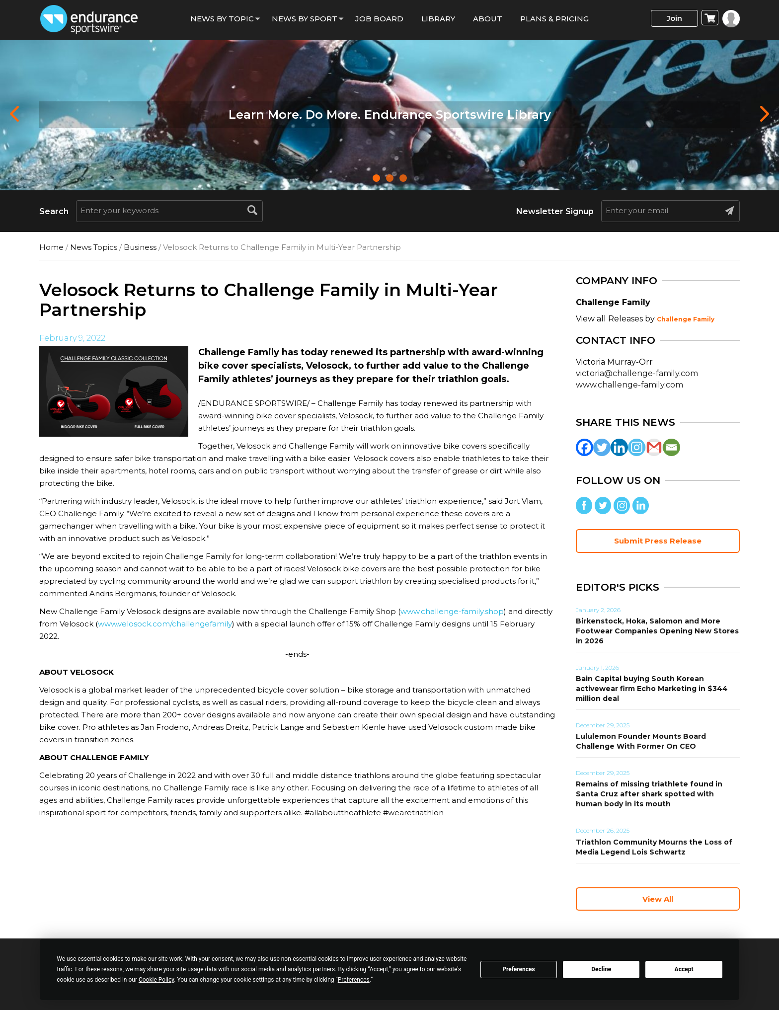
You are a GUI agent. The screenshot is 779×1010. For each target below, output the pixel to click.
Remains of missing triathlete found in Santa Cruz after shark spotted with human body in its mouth (649, 793)
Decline (601, 969)
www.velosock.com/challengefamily (165, 623)
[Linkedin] (619, 447)
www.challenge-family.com (629, 384)
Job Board (379, 18)
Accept (684, 969)
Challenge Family (685, 319)
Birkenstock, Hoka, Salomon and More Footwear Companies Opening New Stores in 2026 (657, 631)
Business (140, 247)
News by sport (304, 18)
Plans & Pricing (554, 18)
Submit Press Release (657, 540)
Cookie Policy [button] (156, 979)
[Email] (671, 447)
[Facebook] (584, 447)
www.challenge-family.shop (452, 611)
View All (657, 899)
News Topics (93, 247)
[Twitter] (602, 447)
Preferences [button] (354, 979)
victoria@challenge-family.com (637, 373)
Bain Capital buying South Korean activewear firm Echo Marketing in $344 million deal (652, 688)
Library (438, 18)
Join (674, 18)
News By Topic (222, 18)
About (487, 18)
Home (51, 247)
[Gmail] (654, 447)
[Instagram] (636, 447)
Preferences (518, 969)
